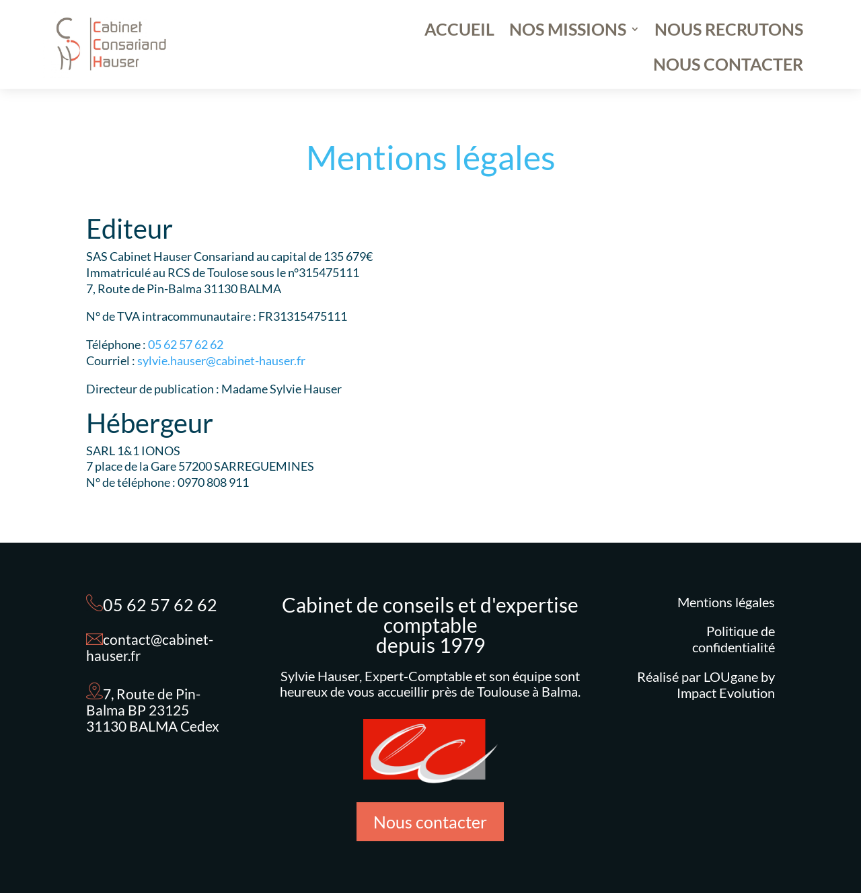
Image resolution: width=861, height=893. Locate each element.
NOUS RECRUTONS (728, 31)
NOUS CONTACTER (728, 66)
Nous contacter (430, 822)
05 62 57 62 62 (185, 344)
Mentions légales (726, 602)
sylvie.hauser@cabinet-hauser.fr (221, 360)
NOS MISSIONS (567, 31)
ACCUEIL (459, 31)
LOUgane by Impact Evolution (726, 684)
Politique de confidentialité (733, 639)
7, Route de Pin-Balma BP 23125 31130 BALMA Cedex (152, 709)
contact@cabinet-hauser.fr (149, 647)
